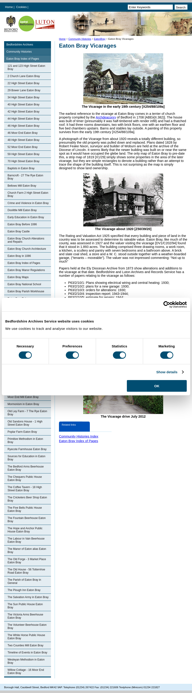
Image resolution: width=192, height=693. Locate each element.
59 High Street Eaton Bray (23, 154)
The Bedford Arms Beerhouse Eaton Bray (26, 468)
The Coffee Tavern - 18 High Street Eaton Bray (25, 489)
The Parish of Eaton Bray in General (24, 581)
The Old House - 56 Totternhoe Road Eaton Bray (26, 571)
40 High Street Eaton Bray (23, 104)
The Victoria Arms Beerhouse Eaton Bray (25, 616)
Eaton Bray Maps (18, 277)
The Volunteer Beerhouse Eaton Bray (27, 626)
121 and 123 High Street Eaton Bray (26, 67)
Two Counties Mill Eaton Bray (25, 645)
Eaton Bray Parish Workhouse (26, 291)
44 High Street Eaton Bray (23, 118)
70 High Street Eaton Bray (23, 161)
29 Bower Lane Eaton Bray (24, 90)
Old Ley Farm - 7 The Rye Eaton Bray (27, 413)
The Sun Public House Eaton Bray (25, 606)
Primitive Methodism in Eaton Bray (25, 440)
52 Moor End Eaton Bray (22, 147)
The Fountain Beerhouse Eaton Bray (27, 519)
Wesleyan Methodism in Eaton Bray (26, 661)
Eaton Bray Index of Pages (22, 58)
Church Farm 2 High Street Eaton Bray (28, 194)
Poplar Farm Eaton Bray (22, 431)
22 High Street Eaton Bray (23, 83)
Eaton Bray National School (24, 284)
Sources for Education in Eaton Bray (26, 458)
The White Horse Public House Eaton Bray (26, 637)
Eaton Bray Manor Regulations (26, 270)
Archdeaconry (106, 117)
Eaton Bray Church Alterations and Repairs (26, 240)
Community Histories (79, 39)
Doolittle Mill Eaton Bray (22, 210)
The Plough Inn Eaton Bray (24, 590)
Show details (167, 372)
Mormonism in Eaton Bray (23, 404)
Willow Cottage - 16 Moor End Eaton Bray (26, 671)
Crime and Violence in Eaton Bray (28, 203)
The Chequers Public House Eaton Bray (25, 478)
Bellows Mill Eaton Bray (22, 185)
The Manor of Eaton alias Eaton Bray (27, 550)
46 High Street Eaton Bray (23, 125)
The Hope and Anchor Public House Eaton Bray (25, 530)
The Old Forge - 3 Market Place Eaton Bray (27, 561)
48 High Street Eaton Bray (23, 140)
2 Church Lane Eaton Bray (24, 76)
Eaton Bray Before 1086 (22, 224)
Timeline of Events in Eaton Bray (27, 652)
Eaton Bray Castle (19, 231)
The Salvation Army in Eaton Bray (28, 597)
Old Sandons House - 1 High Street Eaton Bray (25, 423)
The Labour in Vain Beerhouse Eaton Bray (26, 540)
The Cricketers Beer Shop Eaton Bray (27, 499)
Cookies (22, 7)
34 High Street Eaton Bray (23, 97)
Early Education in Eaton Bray (26, 217)
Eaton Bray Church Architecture (27, 248)
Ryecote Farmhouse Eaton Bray (27, 449)
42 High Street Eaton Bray (23, 111)
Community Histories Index (78, 436)
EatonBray (99, 39)
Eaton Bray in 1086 (19, 256)
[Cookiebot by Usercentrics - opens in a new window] (167, 304)
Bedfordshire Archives (19, 44)
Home (9, 7)
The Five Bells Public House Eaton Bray (25, 509)
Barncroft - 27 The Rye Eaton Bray (25, 177)
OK (157, 386)
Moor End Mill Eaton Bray (23, 397)
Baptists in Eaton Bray (21, 168)
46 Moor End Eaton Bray (22, 132)
